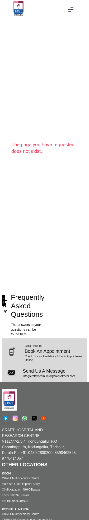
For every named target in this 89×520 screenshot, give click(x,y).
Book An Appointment (47, 351)
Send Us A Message (44, 371)
